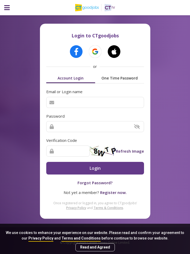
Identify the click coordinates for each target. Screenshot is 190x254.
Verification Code (61, 140)
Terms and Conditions (81, 238)
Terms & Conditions (108, 208)
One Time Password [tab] (119, 78)
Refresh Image (130, 151)
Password (55, 116)
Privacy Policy (40, 238)
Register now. (113, 192)
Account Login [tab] (71, 78)
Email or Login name (64, 91)
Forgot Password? (95, 182)
